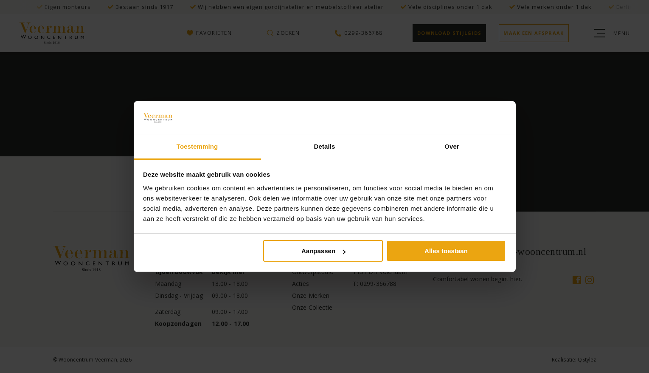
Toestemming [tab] (197, 146)
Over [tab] (451, 146)
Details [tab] (324, 146)
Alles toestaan (446, 250)
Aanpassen (323, 250)
